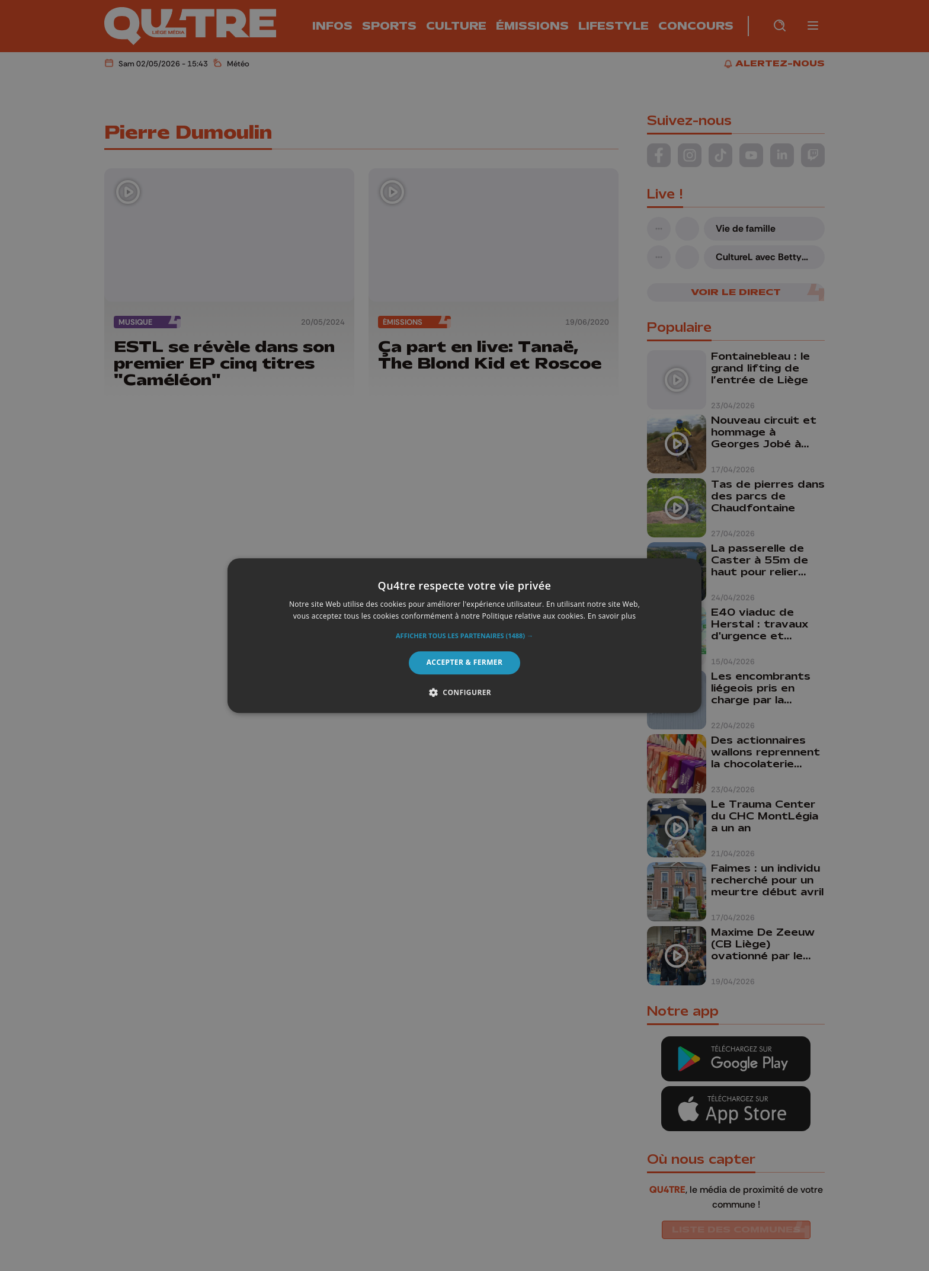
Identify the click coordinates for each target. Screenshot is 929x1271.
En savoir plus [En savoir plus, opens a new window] (612, 616)
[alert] (464, 635)
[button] (464, 636)
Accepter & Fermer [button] (465, 663)
